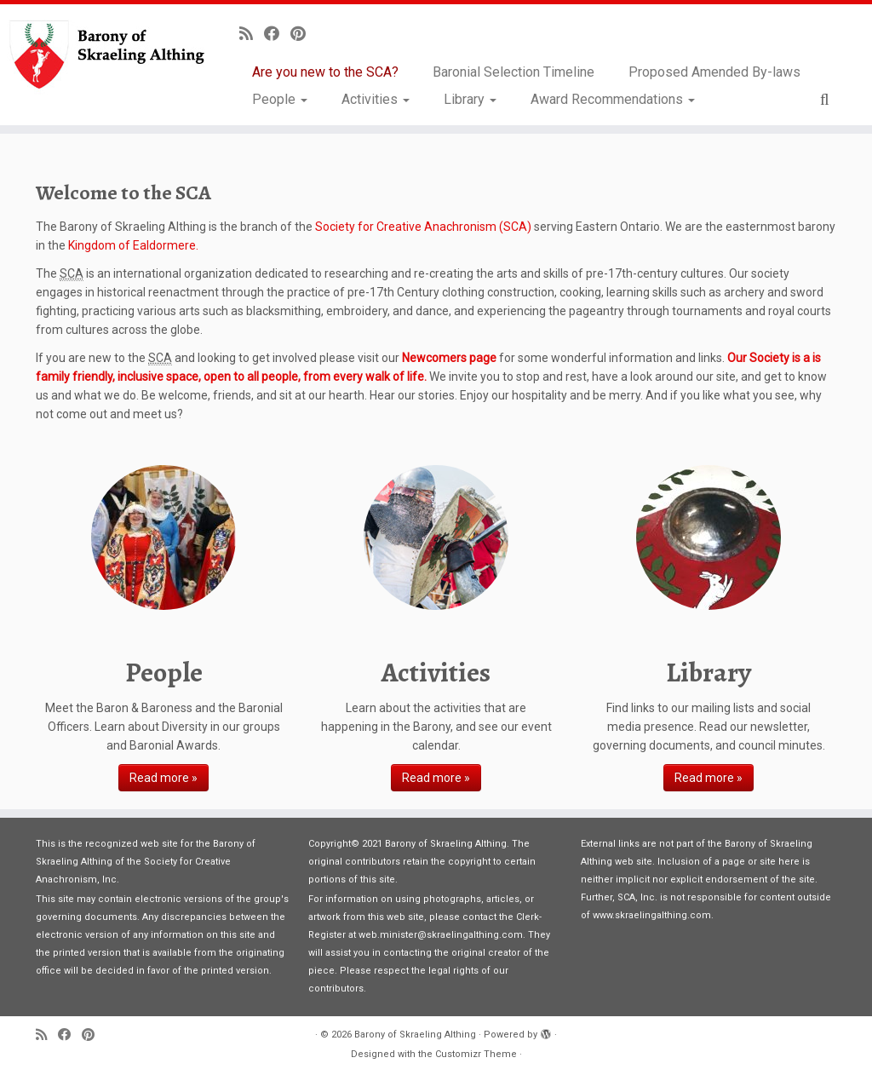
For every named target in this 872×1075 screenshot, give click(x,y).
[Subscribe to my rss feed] (251, 34)
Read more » (163, 778)
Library (470, 99)
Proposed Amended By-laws (714, 72)
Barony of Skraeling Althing (415, 1034)
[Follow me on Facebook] (277, 34)
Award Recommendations (613, 99)
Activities (375, 99)
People (279, 99)
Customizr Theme (476, 1054)
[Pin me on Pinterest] (303, 34)
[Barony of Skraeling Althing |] (102, 55)
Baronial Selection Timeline (513, 72)
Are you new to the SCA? (325, 72)
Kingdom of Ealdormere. (133, 245)
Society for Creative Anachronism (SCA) (423, 226)
